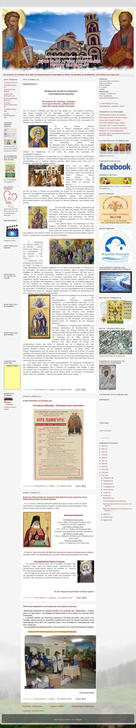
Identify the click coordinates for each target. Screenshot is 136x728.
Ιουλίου (106, 492)
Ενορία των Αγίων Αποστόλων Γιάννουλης (113, 128)
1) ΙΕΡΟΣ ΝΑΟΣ (9, 82)
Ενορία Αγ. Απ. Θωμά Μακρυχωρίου (111, 131)
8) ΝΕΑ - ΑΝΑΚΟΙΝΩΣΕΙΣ (9, 115)
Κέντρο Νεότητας (9, 403)
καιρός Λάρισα (12, 366)
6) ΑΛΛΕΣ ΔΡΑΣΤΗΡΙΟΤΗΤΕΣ (10, 104)
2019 (103, 455)
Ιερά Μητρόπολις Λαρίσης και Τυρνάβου (112, 115)
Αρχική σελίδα (57, 706)
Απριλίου (106, 517)
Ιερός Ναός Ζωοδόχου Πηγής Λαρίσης (112, 123)
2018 (103, 458)
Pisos (108, 437)
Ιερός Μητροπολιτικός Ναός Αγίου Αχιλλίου (113, 117)
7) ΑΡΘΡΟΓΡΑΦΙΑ (10, 109)
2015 (103, 466)
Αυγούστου (107, 489)
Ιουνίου (106, 495)
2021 (103, 449)
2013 (103, 472)
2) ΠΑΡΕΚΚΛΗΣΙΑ (10, 85)
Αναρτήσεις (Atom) (38, 711)
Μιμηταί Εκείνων (30, 84)
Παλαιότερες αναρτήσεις (83, 706)
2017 (103, 460)
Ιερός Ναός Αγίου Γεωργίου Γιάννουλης (112, 125)
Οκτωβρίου (107, 484)
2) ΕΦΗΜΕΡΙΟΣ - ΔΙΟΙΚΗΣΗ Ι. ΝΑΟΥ (111, 106)
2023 (103, 446)
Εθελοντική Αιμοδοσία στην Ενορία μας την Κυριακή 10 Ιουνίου (50, 606)
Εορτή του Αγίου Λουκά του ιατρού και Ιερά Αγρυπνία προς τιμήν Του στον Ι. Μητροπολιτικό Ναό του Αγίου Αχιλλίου (55, 498)
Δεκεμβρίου (107, 478)
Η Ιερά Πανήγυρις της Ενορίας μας (37, 401)
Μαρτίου (106, 520)
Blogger (78, 719)
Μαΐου (105, 514)
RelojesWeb (103, 437)
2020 (103, 452)
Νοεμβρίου (107, 481)
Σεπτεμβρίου (107, 487)
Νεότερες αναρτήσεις (32, 706)
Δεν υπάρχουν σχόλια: (64, 389)
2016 (103, 463)
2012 (103, 475)
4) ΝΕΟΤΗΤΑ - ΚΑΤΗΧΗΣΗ (9, 95)
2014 (103, 469)
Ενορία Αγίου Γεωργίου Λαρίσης (110, 120)
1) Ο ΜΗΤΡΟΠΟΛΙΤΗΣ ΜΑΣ (108, 103)
